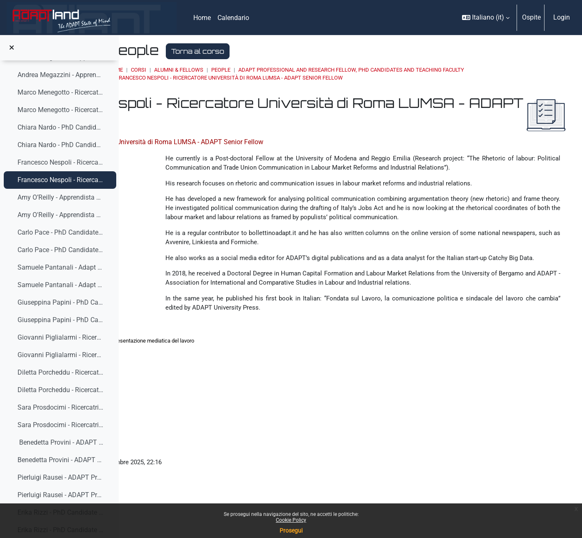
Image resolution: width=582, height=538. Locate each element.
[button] (486, 17)
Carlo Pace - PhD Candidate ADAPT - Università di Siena (60, 250)
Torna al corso (296, 51)
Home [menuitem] (202, 18)
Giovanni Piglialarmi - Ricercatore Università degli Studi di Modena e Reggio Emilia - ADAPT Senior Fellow (60, 355)
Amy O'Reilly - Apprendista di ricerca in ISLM (60, 215)
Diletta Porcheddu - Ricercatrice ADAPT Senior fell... (60, 372)
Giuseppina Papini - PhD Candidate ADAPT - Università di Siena (60, 320)
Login (561, 17)
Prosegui (291, 530)
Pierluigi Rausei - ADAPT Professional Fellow (60, 495)
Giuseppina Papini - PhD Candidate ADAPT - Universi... (60, 302)
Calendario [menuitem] (233, 18)
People (319, 70)
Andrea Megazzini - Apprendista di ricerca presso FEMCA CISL (60, 75)
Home (214, 70)
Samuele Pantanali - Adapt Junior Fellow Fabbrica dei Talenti (60, 267)
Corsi (237, 70)
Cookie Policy (291, 520)
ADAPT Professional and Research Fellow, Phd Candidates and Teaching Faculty (450, 70)
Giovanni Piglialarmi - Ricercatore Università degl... (60, 337)
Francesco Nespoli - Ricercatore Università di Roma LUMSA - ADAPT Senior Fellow (60, 180)
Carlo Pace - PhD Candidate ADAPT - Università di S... (60, 232)
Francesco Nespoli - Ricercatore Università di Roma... (60, 162)
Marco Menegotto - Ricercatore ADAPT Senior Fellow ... (60, 92)
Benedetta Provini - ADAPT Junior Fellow (60, 442)
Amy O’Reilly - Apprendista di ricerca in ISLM (60, 197)
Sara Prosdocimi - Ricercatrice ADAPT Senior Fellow (60, 407)
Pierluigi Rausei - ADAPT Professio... (60, 477)
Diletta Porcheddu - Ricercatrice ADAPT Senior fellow (60, 390)
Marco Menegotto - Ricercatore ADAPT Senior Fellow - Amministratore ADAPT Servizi (60, 110)
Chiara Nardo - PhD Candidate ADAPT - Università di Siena (60, 127)
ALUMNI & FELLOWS (277, 70)
